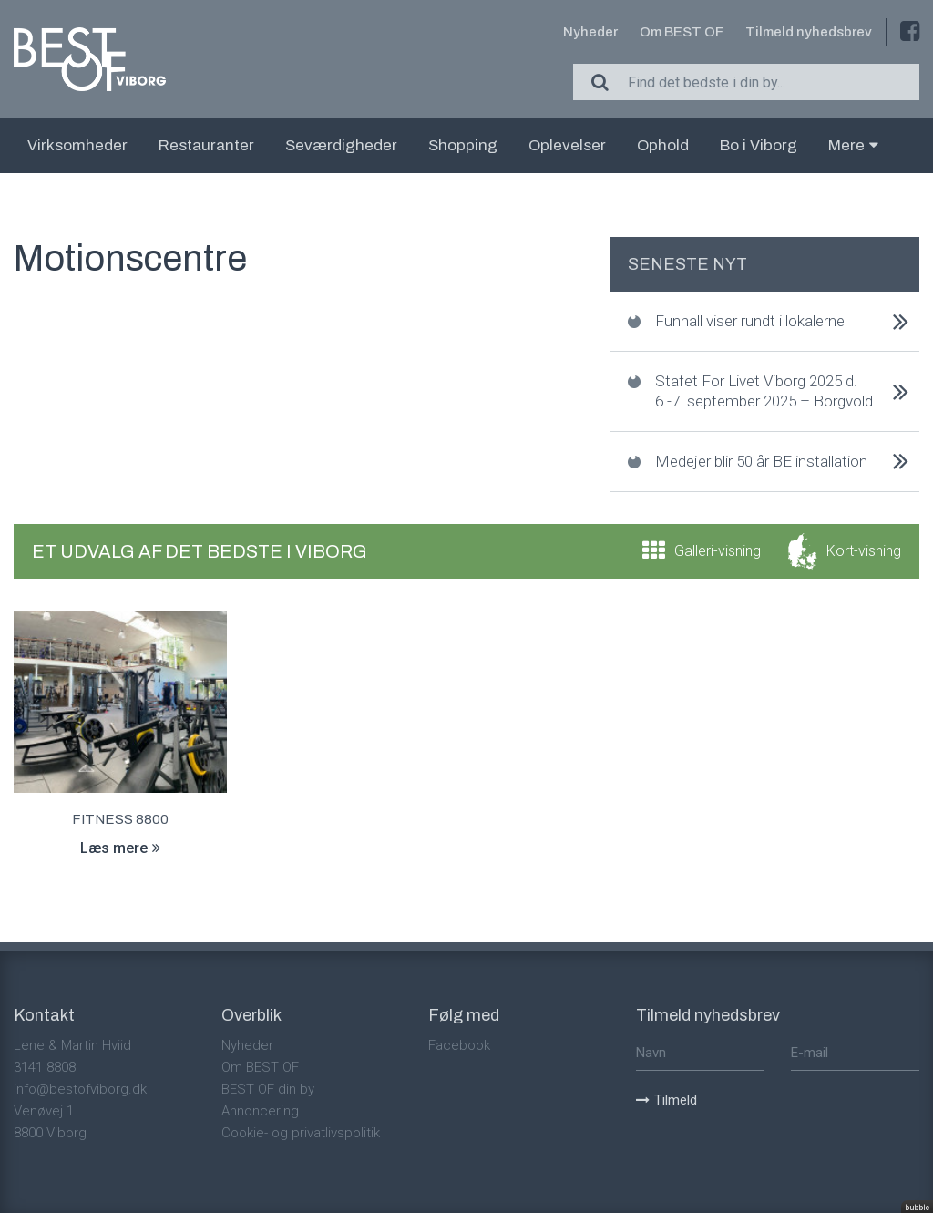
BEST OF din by (267, 1089)
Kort (863, 551)
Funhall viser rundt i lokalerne (750, 321)
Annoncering (260, 1111)
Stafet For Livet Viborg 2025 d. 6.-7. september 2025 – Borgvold (764, 390)
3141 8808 (45, 1067)
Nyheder (590, 32)
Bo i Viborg (758, 145)
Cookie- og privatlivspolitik (300, 1133)
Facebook (459, 1045)
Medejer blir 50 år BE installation (761, 461)
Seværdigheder (341, 145)
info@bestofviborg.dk (80, 1089)
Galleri (717, 551)
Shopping (462, 145)
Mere (853, 145)
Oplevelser (567, 145)
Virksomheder (77, 145)
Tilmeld (666, 1100)
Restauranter (206, 145)
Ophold (663, 145)
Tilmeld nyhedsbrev (808, 32)
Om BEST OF (681, 32)
